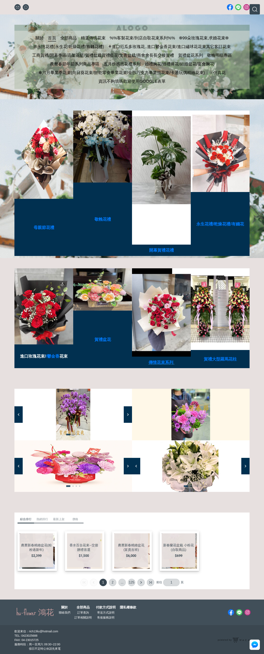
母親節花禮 (44, 227)
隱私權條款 (128, 607)
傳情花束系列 (160, 362)
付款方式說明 (106, 607)
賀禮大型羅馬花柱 (220, 359)
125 (131, 582)
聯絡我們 (64, 612)
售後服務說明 (105, 617)
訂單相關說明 (83, 617)
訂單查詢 (83, 612)
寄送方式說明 (105, 612)
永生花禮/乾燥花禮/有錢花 (220, 224)
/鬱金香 (53, 356)
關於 (64, 607)
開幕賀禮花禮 (161, 250)
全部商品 (83, 607)
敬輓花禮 (102, 219)
